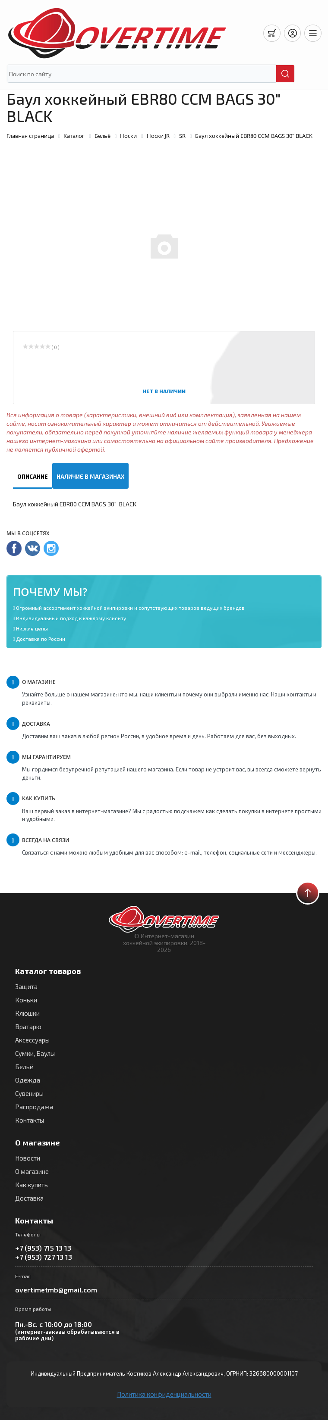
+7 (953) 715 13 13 (43, 1247)
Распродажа (34, 1107)
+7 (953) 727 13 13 (43, 1257)
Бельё (24, 1066)
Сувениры (29, 1093)
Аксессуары (32, 1040)
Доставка (29, 1198)
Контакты (29, 1120)
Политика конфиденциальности (164, 1394)
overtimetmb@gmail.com (56, 1289)
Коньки (26, 1000)
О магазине (32, 1171)
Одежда (27, 1080)
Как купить (31, 1185)
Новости (27, 1158)
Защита (26, 986)
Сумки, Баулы (35, 1053)
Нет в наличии (164, 391)
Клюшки (27, 1013)
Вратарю (28, 1026)
